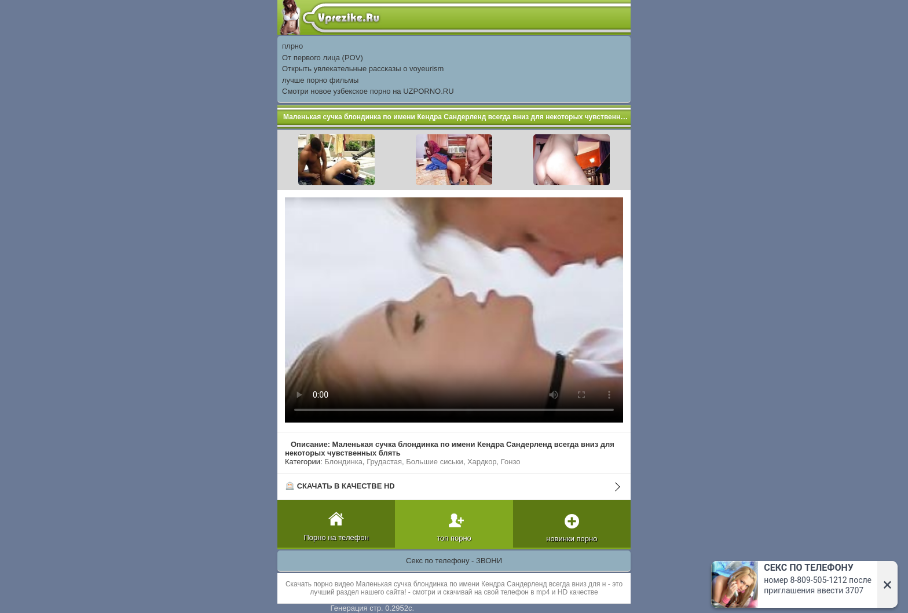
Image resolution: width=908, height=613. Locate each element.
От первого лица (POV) (322, 57)
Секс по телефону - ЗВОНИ (454, 560)
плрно (292, 46)
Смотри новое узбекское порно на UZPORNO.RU (368, 91)
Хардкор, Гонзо (494, 461)
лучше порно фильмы (320, 80)
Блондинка (343, 461)
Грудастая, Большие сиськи (415, 461)
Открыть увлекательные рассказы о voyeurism (363, 68)
